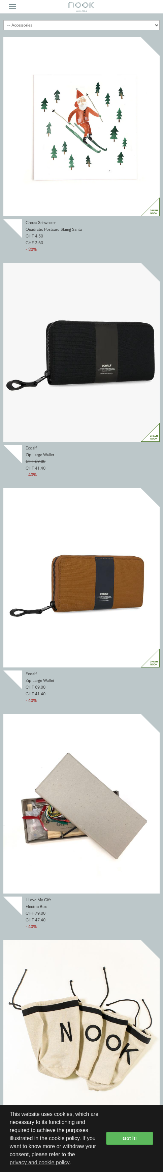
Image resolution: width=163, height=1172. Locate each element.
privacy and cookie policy (40, 1162)
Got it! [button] (130, 1138)
